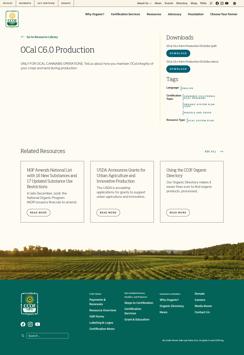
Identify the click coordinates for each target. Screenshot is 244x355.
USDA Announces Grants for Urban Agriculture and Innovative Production (121, 176)
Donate (66, 3)
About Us (142, 3)
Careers (200, 299)
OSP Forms (96, 316)
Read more (38, 212)
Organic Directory (172, 306)
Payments (25, 3)
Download (178, 53)
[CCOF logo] (12, 15)
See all (214, 151)
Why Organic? (94, 14)
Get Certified (46, 3)
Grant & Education (136, 319)
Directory (182, 3)
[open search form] (211, 3)
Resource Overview (102, 310)
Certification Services (125, 14)
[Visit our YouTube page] (226, 3)
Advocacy (174, 14)
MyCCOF (8, 3)
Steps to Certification (138, 302)
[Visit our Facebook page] (217, 3)
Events (169, 3)
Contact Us (202, 312)
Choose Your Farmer (223, 14)
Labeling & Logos (101, 322)
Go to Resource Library (39, 37)
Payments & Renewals (97, 302)
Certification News (102, 328)
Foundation (196, 14)
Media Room (203, 306)
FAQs (203, 3)
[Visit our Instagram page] (222, 3)
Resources (154, 14)
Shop (194, 3)
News (158, 3)
